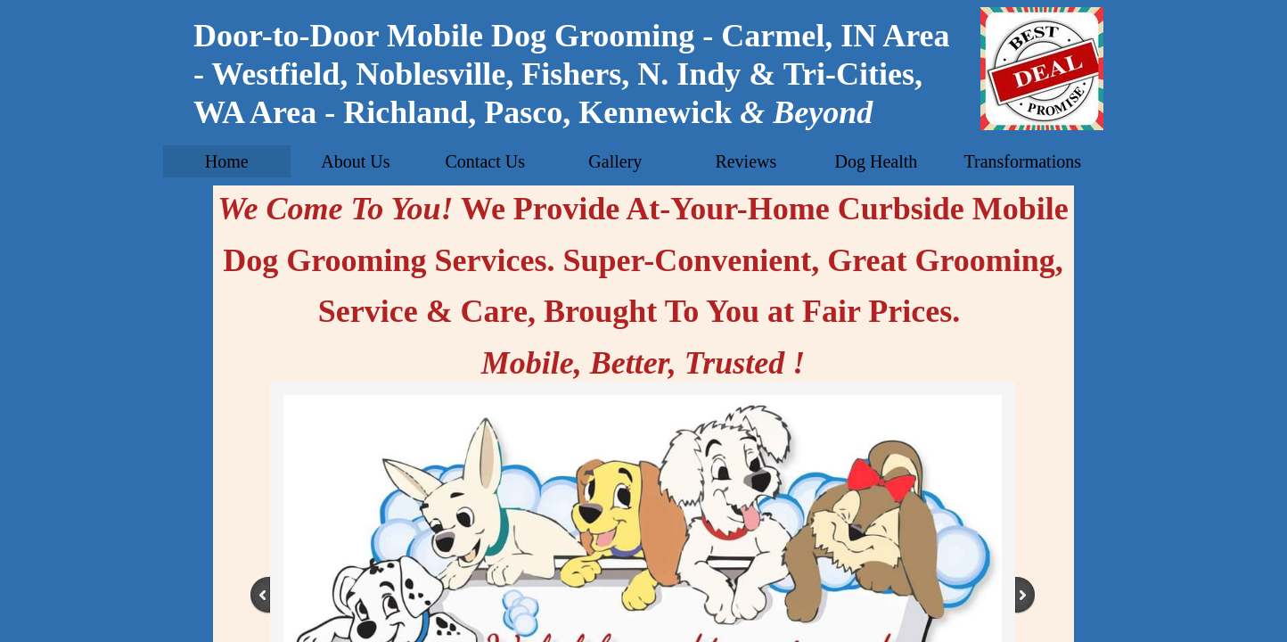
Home (227, 161)
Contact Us (485, 161)
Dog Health (876, 161)
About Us (355, 161)
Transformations (1021, 161)
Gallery (615, 161)
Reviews (745, 161)
